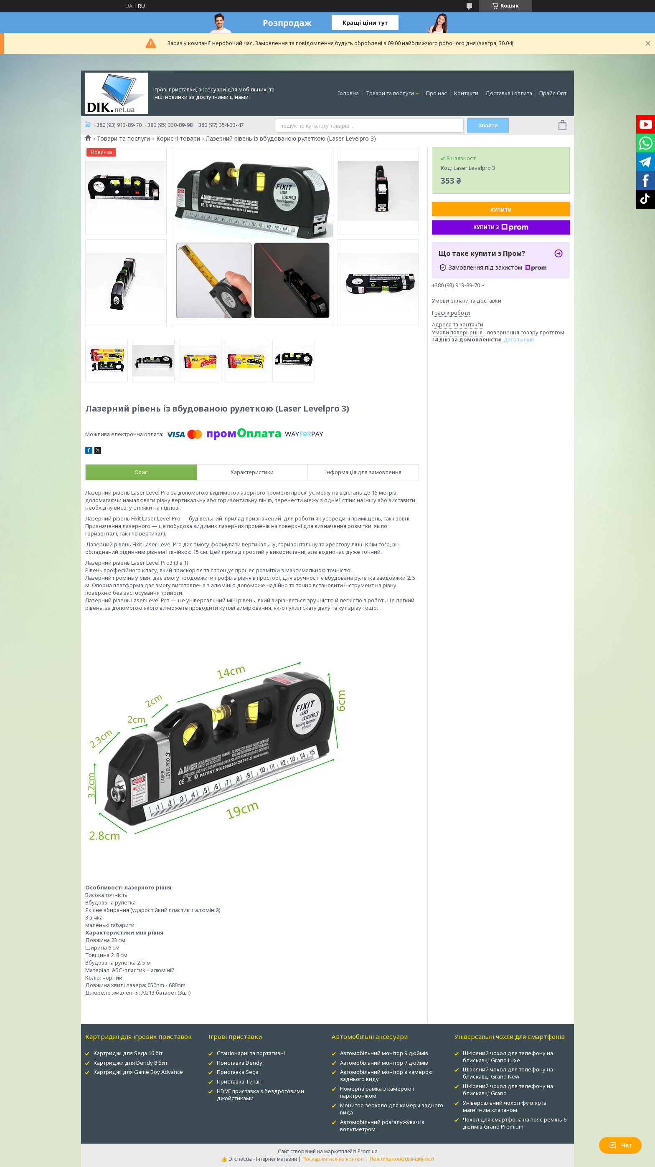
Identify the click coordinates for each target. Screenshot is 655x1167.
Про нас (436, 93)
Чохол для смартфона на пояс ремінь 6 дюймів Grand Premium (514, 1123)
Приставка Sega (238, 1072)
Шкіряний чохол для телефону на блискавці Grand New (508, 1073)
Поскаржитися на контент (333, 1158)
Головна (348, 93)
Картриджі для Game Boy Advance (138, 1072)
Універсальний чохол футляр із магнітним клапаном (504, 1106)
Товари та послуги (390, 93)
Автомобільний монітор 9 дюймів (384, 1053)
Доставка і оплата (508, 93)
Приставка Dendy (239, 1062)
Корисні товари (178, 138)
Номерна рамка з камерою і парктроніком (377, 1092)
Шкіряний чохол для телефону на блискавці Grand (508, 1089)
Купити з (500, 227)
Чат (620, 1145)
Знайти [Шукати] (488, 125)
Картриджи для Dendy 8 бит (131, 1062)
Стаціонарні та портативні (251, 1053)
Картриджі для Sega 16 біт (128, 1053)
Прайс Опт (552, 93)
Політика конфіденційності (402, 1158)
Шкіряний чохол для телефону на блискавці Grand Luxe (508, 1056)
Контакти (466, 93)
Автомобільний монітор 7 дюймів (384, 1062)
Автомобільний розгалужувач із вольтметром (382, 1125)
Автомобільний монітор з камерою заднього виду (386, 1075)
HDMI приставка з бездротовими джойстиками (260, 1094)
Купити (501, 209)
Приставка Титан (239, 1081)
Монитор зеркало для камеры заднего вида (391, 1108)
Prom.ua (368, 1151)
